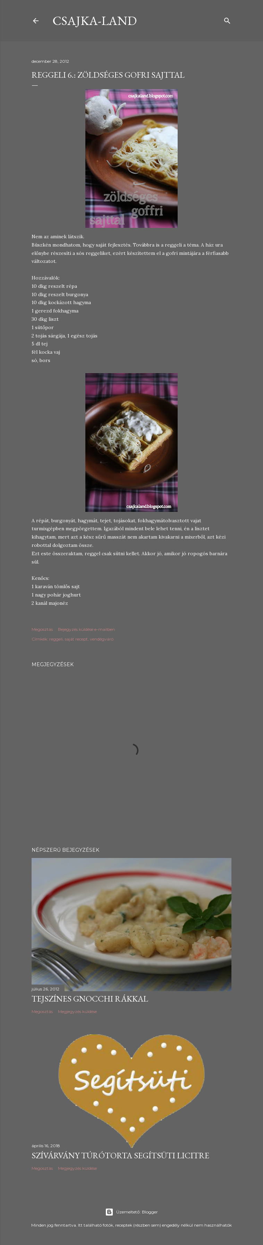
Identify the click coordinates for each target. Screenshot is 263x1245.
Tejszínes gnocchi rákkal (90, 998)
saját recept (76, 639)
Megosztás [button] (42, 629)
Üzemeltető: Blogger (131, 1212)
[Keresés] (227, 19)
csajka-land (94, 20)
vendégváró (101, 639)
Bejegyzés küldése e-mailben (86, 629)
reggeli (56, 639)
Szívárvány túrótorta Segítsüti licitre (120, 1155)
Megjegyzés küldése (77, 1011)
